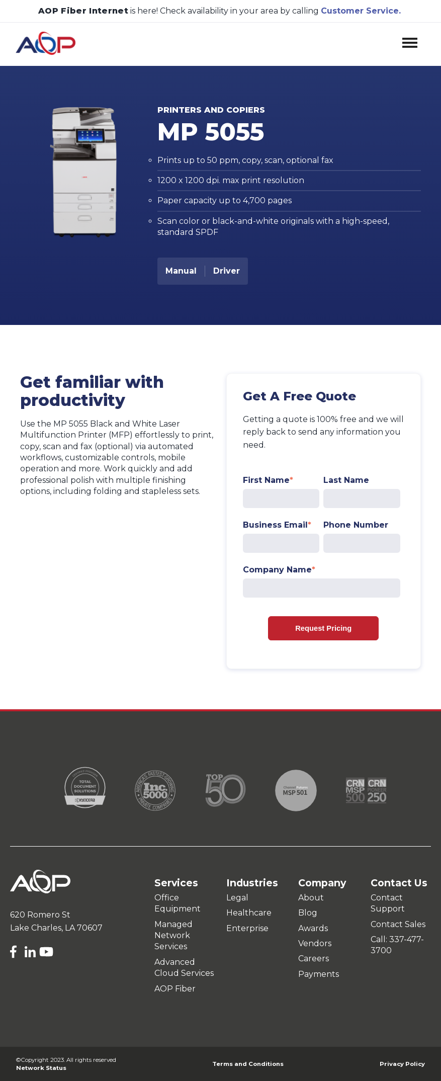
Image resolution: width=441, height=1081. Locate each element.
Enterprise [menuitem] (247, 928)
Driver (226, 271)
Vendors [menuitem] (314, 943)
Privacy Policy (402, 1063)
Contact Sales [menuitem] (398, 924)
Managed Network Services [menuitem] (173, 936)
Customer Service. (361, 10)
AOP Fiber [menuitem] (175, 988)
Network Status (41, 1067)
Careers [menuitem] (313, 958)
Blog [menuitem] (307, 913)
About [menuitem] (311, 897)
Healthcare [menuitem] (249, 913)
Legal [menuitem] (237, 897)
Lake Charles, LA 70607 (56, 928)
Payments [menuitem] (318, 974)
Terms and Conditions (248, 1063)
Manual (181, 271)
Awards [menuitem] (313, 928)
